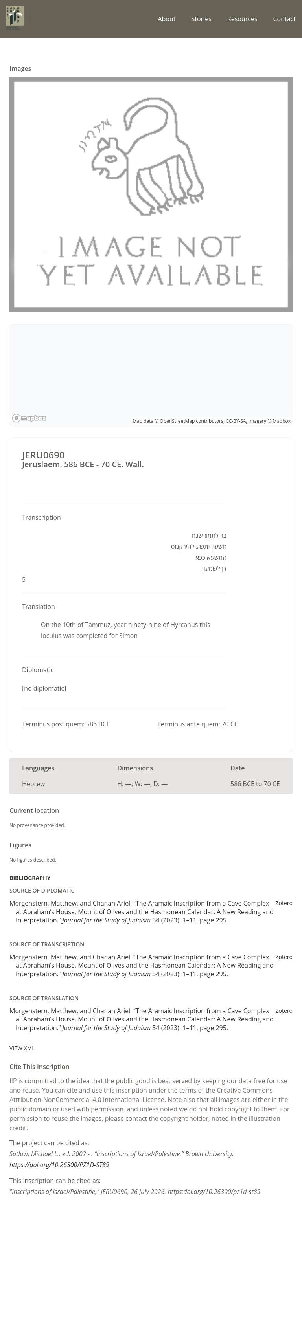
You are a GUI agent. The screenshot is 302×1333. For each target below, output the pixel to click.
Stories (201, 19)
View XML (22, 1048)
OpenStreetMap (177, 421)
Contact (284, 19)
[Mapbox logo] (29, 418)
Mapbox (282, 421)
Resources (242, 19)
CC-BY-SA (236, 421)
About (166, 19)
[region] (151, 375)
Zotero (284, 903)
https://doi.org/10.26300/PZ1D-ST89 (59, 1165)
